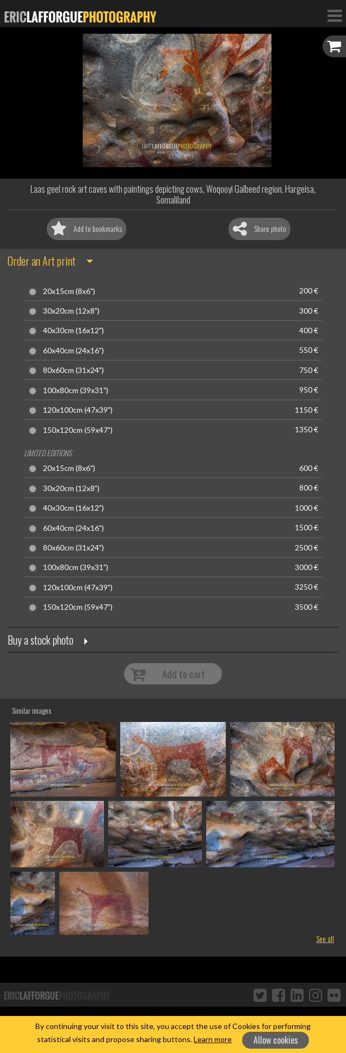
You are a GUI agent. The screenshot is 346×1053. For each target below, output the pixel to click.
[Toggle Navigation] (334, 15)
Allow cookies (276, 1039)
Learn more (213, 1039)
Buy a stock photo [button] (40, 640)
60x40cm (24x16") (73, 350)
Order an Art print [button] (42, 261)
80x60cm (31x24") (73, 370)
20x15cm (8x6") (69, 291)
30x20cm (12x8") (71, 311)
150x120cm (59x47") (78, 430)
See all (325, 938)
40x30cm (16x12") (73, 330)
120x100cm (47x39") (78, 410)
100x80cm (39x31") (75, 390)
